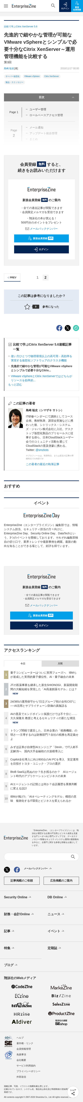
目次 (57, 97)
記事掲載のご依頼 (22, 880)
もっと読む (15, 384)
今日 (23, 663)
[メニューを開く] (6, 6)
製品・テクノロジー (14, 82)
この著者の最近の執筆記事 (42, 464)
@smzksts (42, 450)
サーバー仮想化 (13, 76)
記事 (9, 931)
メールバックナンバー (41, 228)
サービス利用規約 (26, 1065)
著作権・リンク (25, 1043)
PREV (11, 277)
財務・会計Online (19, 914)
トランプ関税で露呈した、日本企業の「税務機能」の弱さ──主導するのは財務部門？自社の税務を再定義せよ (44, 734)
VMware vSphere (32, 76)
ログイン (41, 249)
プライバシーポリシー (28, 1071)
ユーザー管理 (37, 109)
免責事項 (21, 1054)
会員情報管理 (24, 1049)
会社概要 (21, 1060)
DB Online (57, 897)
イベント (56, 931)
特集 (9, 948)
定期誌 (55, 948)
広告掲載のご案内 (61, 880)
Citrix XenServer (51, 76)
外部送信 (21, 1076)
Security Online (18, 897)
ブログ (11, 965)
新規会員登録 (41, 238)
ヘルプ (20, 1037)
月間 (60, 663)
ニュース (56, 914)
